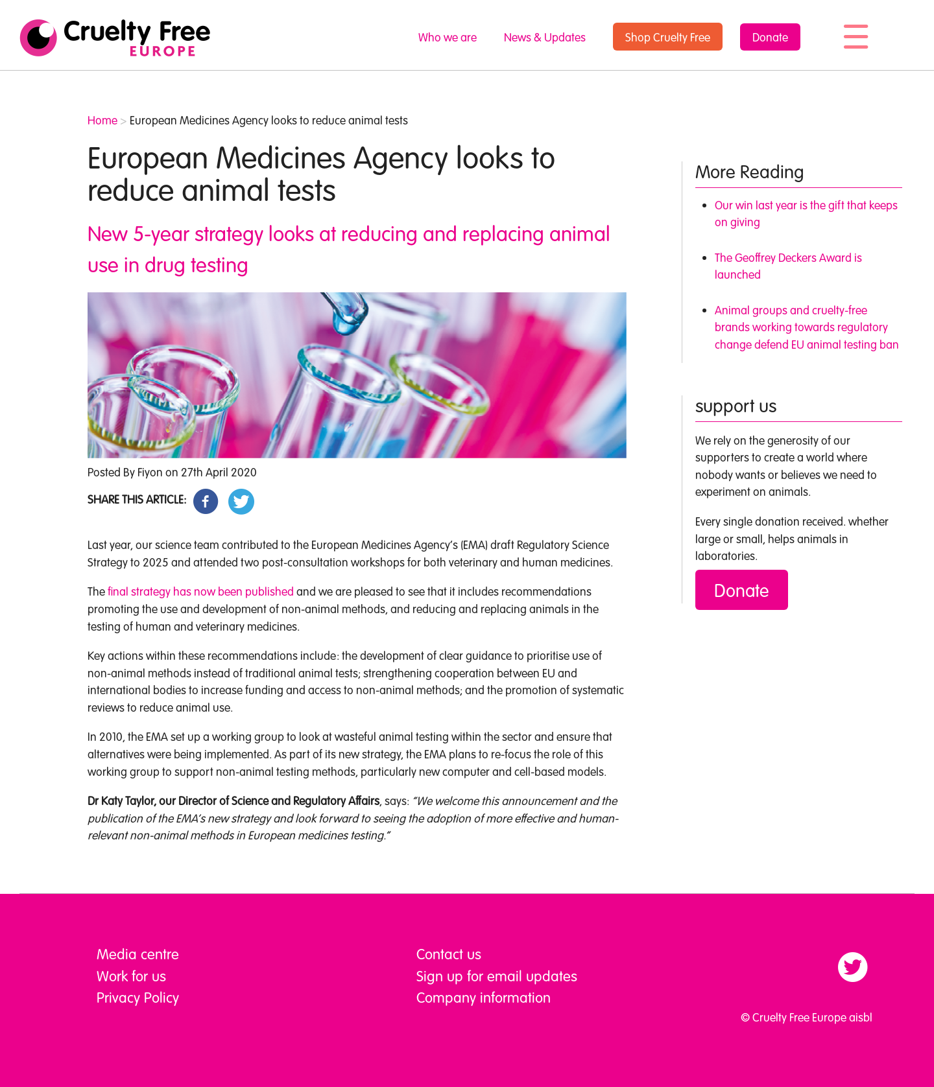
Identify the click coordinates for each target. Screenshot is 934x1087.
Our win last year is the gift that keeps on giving (806, 213)
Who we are (447, 37)
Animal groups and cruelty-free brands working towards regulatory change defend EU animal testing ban (807, 327)
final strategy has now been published (201, 591)
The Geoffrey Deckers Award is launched (788, 266)
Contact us (448, 953)
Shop (667, 37)
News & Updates (545, 37)
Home (102, 120)
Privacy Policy (138, 997)
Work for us (131, 975)
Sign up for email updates (496, 975)
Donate (770, 37)
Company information (483, 997)
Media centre (138, 953)
